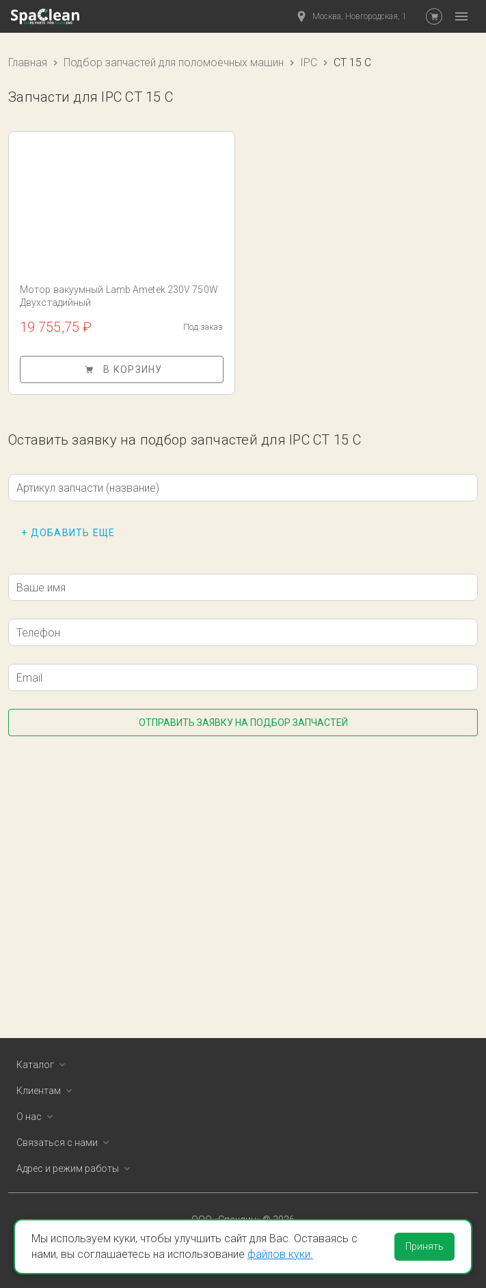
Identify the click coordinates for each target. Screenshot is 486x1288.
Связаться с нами (65, 1142)
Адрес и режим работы (75, 1168)
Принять (424, 1246)
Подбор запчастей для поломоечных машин (174, 62)
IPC (308, 62)
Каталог (43, 1064)
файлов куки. (280, 1254)
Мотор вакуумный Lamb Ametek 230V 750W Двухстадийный (119, 296)
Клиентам (46, 1090)
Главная (27, 62)
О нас (37, 1116)
